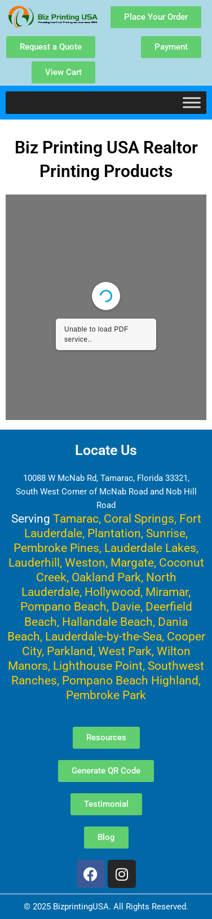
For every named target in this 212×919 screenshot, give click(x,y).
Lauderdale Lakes (150, 548)
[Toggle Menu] (192, 102)
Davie (126, 606)
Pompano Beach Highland (130, 680)
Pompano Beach (63, 606)
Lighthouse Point (98, 666)
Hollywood (112, 592)
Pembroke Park (106, 695)
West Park (125, 651)
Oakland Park (106, 577)
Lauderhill (34, 562)
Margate (132, 562)
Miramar (166, 592)
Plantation (114, 533)
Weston (85, 562)
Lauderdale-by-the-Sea (103, 636)
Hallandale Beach (107, 622)
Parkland (70, 651)
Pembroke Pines (56, 548)
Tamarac (76, 518)
